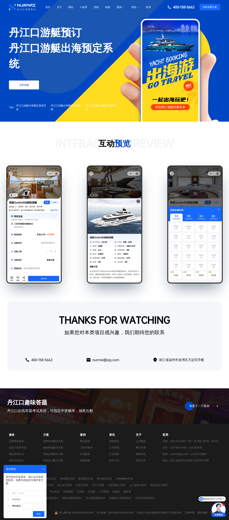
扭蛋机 (116, 491)
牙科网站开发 (67, 478)
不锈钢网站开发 (124, 478)
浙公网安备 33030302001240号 (76, 512)
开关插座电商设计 (96, 498)
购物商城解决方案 (53, 447)
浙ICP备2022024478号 (121, 512)
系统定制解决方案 (53, 454)
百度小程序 (82, 485)
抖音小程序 (47, 485)
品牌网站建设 (16, 441)
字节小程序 (98, 485)
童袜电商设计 (51, 498)
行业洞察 (114, 454)
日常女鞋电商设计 (145, 498)
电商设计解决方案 (53, 460)
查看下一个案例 (203, 406)
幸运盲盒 (55, 491)
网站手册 (141, 447)
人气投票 (104, 491)
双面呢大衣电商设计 (120, 498)
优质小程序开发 (17, 447)
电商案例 (85, 460)
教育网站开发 (85, 478)
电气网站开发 (104, 478)
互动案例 (85, 454)
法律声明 (190, 512)
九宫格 (80, 491)
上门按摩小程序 (138, 485)
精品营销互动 (16, 454)
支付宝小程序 (64, 485)
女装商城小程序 (116, 485)
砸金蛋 (127, 491)
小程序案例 (86, 447)
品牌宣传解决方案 (53, 441)
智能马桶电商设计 (72, 498)
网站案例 (85, 441)
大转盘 (91, 491)
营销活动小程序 (159, 485)
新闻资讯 (114, 441)
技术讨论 (114, 460)
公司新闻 (114, 447)
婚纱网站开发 (48, 478)
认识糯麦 (141, 441)
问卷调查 (68, 491)
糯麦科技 (141, 454)
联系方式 (141, 460)
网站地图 (202, 512)
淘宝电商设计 (16, 460)
